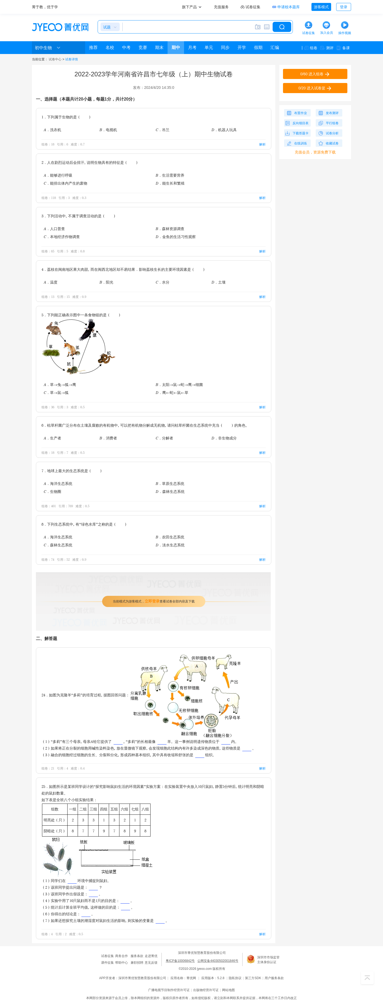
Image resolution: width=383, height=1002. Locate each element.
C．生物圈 (52, 491)
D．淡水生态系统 (170, 545)
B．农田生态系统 (170, 537)
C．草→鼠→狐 (56, 392)
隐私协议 (235, 978)
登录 (343, 7)
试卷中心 (55, 59)
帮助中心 (121, 962)
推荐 (93, 47)
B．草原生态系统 (170, 483)
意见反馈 (151, 962)
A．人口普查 (54, 228)
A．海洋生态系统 (58, 483)
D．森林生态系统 (170, 491)
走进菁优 (151, 956)
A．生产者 (52, 438)
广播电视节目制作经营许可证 (169, 990)
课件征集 (107, 962)
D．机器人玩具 (224, 129)
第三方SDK (253, 978)
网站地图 (228, 990)
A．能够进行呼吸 (58, 175)
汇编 (274, 47)
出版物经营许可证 (206, 990)
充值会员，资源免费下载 (315, 152)
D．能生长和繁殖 (170, 183)
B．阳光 (106, 282)
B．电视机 (108, 129)
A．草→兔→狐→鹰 (60, 384)
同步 (225, 47)
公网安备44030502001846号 (217, 961)
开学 (242, 47)
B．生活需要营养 (170, 175)
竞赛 (143, 47)
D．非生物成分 (224, 438)
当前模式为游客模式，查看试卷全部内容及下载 (154, 601)
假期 (258, 47)
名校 (110, 47)
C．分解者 (164, 438)
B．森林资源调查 (170, 228)
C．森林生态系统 (58, 545)
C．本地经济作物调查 (62, 236)
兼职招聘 (137, 962)
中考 (126, 47)
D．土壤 (218, 282)
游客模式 (321, 7)
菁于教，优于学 (45, 7)
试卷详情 (71, 59)
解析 (262, 144)
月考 (192, 47)
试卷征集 (107, 956)
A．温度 (50, 282)
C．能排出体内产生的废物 (65, 183)
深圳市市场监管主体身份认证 (268, 959)
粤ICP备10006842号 (180, 961)
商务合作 (121, 956)
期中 (176, 47)
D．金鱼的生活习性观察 (176, 236)
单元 (209, 47)
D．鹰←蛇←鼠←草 (172, 392)
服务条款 (137, 956)
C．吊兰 (162, 129)
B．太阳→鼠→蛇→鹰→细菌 (179, 384)
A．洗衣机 (52, 129)
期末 (159, 47)
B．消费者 (108, 438)
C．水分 (162, 282)
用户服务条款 (274, 978)
